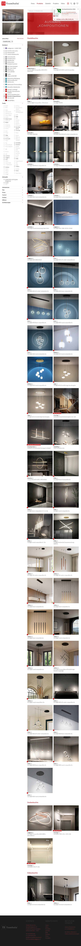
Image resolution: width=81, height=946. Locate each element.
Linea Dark (7, 163)
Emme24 (7, 138)
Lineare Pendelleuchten (12, 94)
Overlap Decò (17, 127)
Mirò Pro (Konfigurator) (18, 111)
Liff (5, 154)
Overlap (17, 130)
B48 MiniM (7, 112)
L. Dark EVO (8, 164)
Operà (16, 123)
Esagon (6, 137)
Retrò (16, 135)
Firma (33, 3)
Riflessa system (17, 139)
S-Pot (16, 155)
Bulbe (6, 122)
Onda (16, 121)
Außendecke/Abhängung (12, 78)
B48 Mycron (9, 70)
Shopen (17, 148)
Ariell (6, 106)
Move (6, 169)
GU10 (6, 182)
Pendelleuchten (9, 58)
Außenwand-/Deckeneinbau (13, 84)
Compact (7, 126)
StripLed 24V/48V (10, 76)
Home (47, 925)
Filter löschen (20, 38)
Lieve (6, 161)
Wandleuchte (9, 60)
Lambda (7, 156)
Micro (6, 170)
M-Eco (16, 106)
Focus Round (8, 144)
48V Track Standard (10, 66)
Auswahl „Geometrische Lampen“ (12, 92)
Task (16, 164)
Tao (16, 163)
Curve (6, 128)
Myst (6, 172)
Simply (16, 151)
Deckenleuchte (9, 57)
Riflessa (17, 137)
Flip (5, 143)
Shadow (17, 144)
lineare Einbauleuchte (11, 54)
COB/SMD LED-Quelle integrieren (11, 180)
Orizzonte (17, 125)
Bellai (6, 117)
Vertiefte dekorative (11, 51)
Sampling (17, 142)
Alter (6, 107)
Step (16, 157)
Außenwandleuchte (10, 80)
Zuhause (31, 11)
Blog (46, 932)
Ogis (16, 116)
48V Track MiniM (10, 68)
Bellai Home (8, 119)
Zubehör (48, 3)
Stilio (16, 158)
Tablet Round (18, 161)
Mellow (6, 167)
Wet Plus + (17, 173)
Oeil (16, 114)
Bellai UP (7, 120)
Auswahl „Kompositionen (12, 96)
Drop (6, 132)
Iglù (5, 149)
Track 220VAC (9, 71)
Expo (6, 140)
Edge (6, 135)
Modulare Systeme (10, 64)
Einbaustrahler (9, 52)
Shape (16, 146)
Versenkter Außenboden (12, 87)
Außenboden (9, 82)
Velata (16, 169)
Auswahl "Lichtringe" (10, 89)
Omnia (16, 120)
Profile (7, 74)
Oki (16, 118)
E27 (5, 184)
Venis (16, 170)
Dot (5, 131)
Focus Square (8, 146)
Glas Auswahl (9, 98)
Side (16, 149)
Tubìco (16, 166)
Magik (6, 174)
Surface (17, 153)
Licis (6, 159)
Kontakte (47, 938)
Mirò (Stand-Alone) (18, 108)
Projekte (56, 3)
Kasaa (6, 151)
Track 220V (7, 115)
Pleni (16, 132)
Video (63, 3)
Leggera (7, 157)
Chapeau (7, 125)
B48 (6, 110)
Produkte (40, 3)
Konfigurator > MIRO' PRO (12, 48)
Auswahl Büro (9, 100)
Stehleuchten (9, 62)
